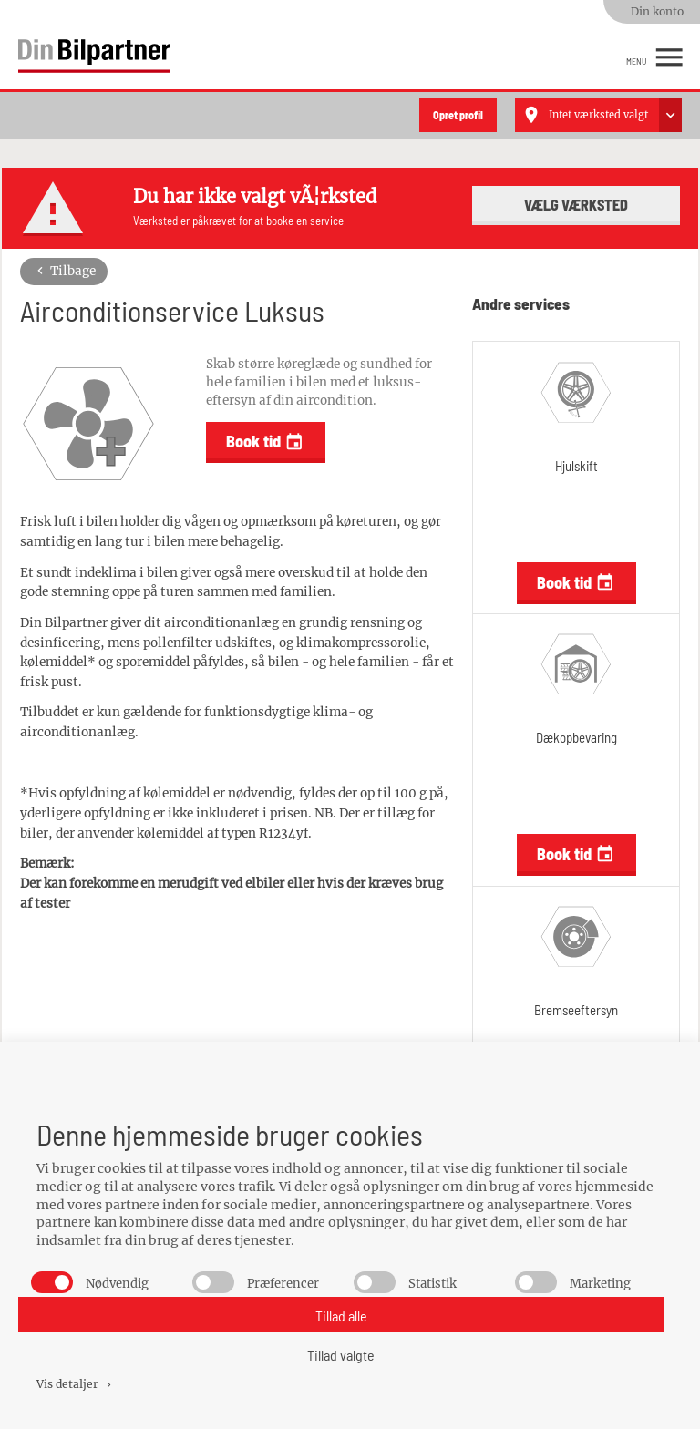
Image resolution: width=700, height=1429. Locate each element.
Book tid (265, 441)
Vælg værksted (576, 204)
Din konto (657, 11)
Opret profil (458, 114)
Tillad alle (341, 1315)
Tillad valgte (341, 1354)
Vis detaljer (75, 1384)
